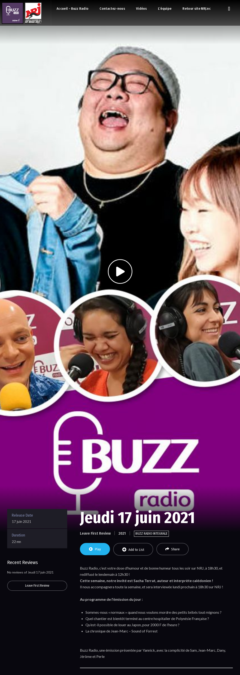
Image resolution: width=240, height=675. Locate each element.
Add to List (133, 549)
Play (95, 549)
